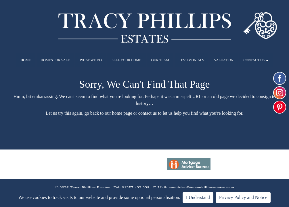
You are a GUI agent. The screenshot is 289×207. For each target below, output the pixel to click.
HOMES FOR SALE (55, 60)
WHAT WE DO (91, 60)
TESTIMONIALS (191, 60)
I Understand (198, 197)
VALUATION (224, 60)
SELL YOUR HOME (126, 60)
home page (122, 113)
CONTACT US (255, 60)
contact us (147, 113)
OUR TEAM (160, 60)
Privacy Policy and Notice (243, 197)
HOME (26, 60)
